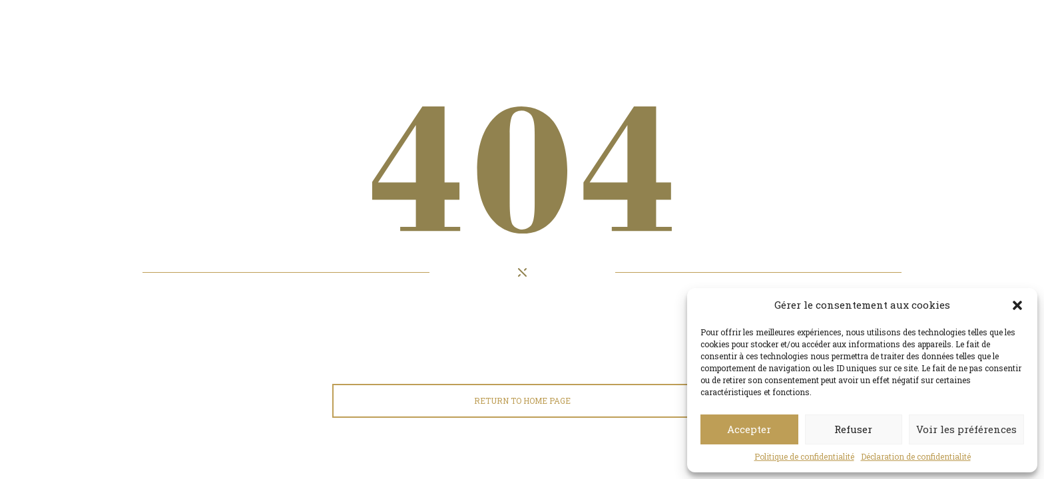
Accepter (749, 429)
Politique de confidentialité (804, 456)
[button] (1017, 305)
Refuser (853, 429)
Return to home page (522, 400)
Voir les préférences (966, 429)
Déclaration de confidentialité (916, 456)
